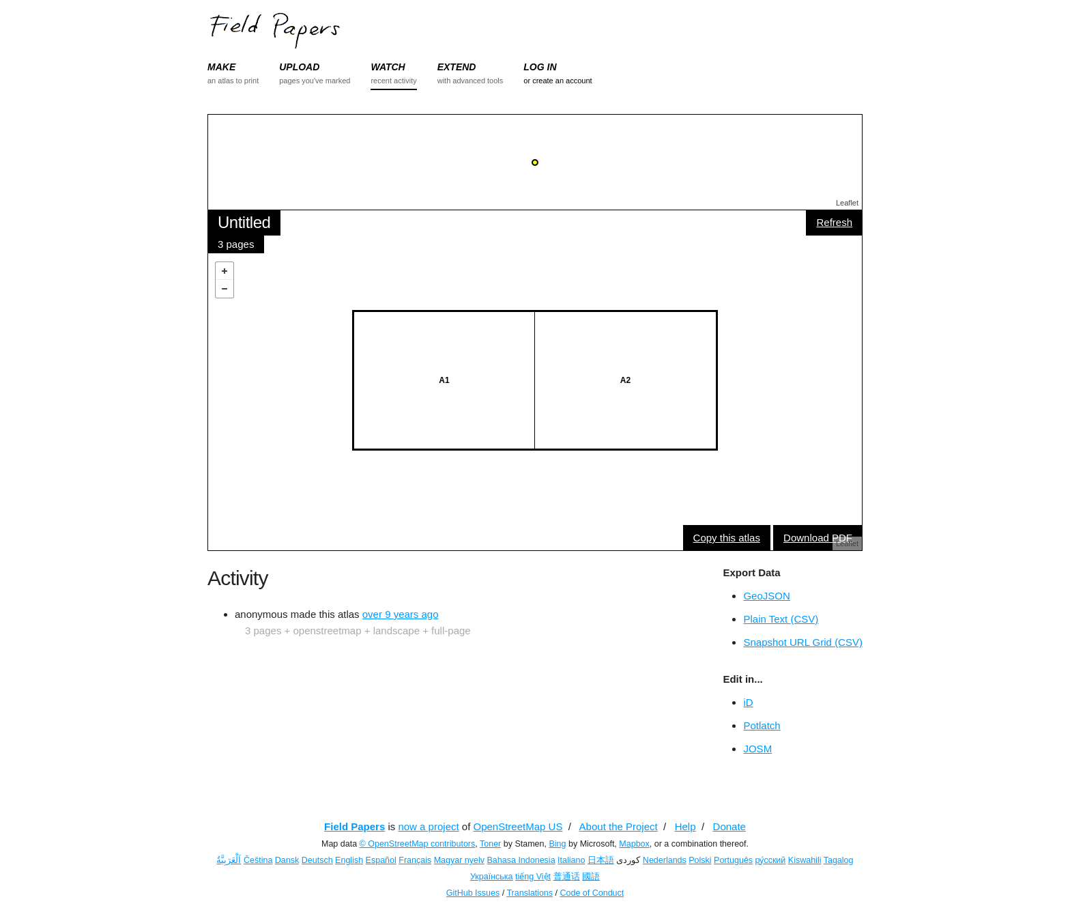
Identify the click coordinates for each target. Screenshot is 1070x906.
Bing (557, 844)
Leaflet (847, 203)
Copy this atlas (726, 537)
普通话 (566, 876)
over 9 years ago (400, 614)
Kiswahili (805, 860)
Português (733, 860)
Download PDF (817, 537)
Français (415, 860)
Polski (700, 860)
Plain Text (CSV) (780, 619)
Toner (490, 844)
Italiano (571, 860)
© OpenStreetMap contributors (418, 844)
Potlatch (761, 725)
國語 (591, 876)
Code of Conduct (592, 893)
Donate (729, 826)
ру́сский (770, 860)
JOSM (757, 748)
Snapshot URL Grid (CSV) (803, 642)
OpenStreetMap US (518, 826)
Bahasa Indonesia (521, 860)
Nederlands (664, 860)
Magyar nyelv (459, 860)
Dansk (287, 860)
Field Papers (354, 826)
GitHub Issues (473, 893)
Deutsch (317, 860)
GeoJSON (766, 595)
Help (685, 826)
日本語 (601, 860)
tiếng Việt (533, 876)
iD (748, 702)
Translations (529, 893)
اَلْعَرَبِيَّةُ (228, 860)
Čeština (258, 860)
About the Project (618, 826)
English (349, 860)
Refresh (834, 222)
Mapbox (634, 844)
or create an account (557, 80)
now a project (428, 826)
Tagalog (839, 860)
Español (381, 860)
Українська (491, 876)
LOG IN (539, 66)
